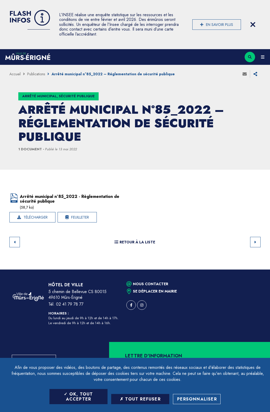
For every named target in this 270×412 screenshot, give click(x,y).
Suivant (255, 242)
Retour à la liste (135, 242)
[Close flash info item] (253, 24)
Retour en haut (257, 269)
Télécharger (36, 217)
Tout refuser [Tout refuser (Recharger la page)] (140, 399)
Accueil (15, 74)
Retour (14, 242)
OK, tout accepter (78, 396)
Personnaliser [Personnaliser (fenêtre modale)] (197, 399)
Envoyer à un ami (244, 74)
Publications (36, 74)
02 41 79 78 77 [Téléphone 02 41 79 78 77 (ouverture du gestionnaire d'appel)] (69, 304)
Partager (255, 74)
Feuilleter (80, 217)
